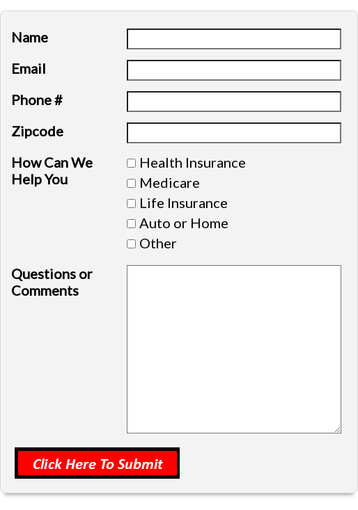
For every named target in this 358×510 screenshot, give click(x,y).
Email (28, 68)
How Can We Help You (52, 170)
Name (29, 37)
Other (158, 242)
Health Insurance (192, 162)
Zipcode (37, 130)
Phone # (37, 99)
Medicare (169, 182)
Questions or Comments (52, 281)
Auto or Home (183, 222)
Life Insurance (183, 202)
